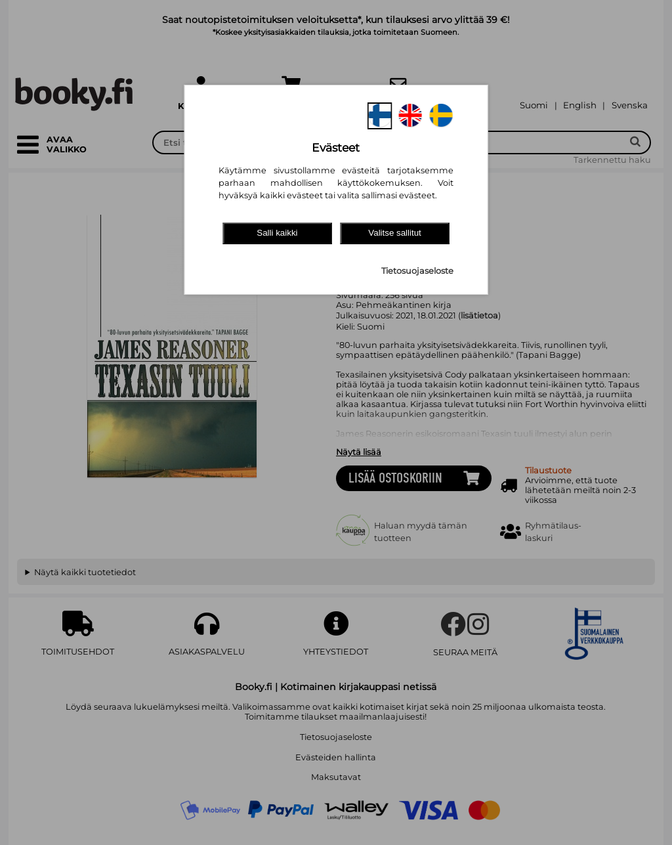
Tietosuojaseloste (417, 271)
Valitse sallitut (394, 233)
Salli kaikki (277, 233)
